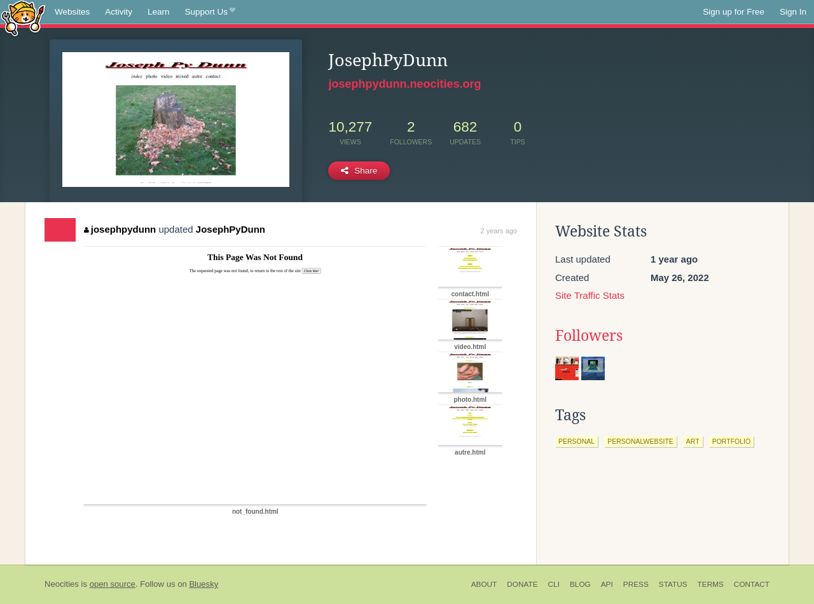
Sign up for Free (733, 12)
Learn (159, 12)
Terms (711, 584)
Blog (580, 584)
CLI (554, 584)
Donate (522, 584)
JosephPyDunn (230, 229)
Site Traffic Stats (589, 295)
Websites (72, 12)
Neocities (62, 584)
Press (636, 584)
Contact (751, 584)
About (484, 584)
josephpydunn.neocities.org (404, 84)
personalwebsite (640, 441)
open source (112, 584)
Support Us (210, 12)
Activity (118, 12)
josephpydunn (120, 229)
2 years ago (499, 231)
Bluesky (203, 584)
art (693, 441)
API (607, 584)
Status (673, 584)
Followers (589, 335)
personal (576, 441)
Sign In (793, 12)
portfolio (731, 441)
